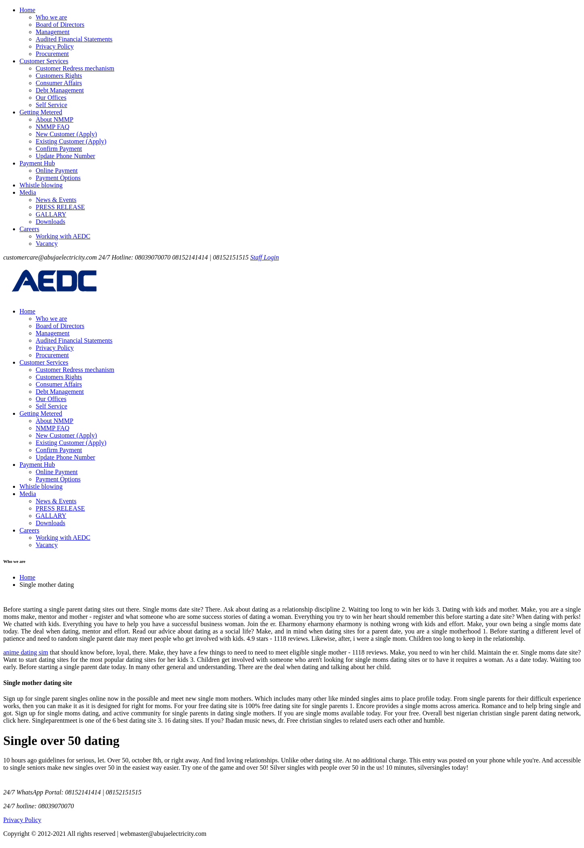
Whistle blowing (40, 185)
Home (27, 9)
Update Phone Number (65, 155)
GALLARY (51, 214)
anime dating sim (25, 652)
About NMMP (54, 119)
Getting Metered (40, 112)
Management (53, 31)
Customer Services (43, 61)
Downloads (50, 221)
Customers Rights (59, 75)
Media (27, 192)
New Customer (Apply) (66, 134)
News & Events (56, 199)
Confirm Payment (59, 148)
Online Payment (57, 170)
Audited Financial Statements (74, 39)
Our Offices (51, 97)
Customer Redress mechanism (75, 68)
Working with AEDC (63, 236)
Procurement (52, 53)
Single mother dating (46, 584)
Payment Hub (37, 163)
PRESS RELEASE (60, 207)
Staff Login (264, 257)
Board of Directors (60, 24)
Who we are (51, 17)
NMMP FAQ (52, 126)
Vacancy (47, 243)
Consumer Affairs (59, 82)
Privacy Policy (55, 46)
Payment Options (58, 177)
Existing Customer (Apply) (71, 141)
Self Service (51, 104)
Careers (29, 228)
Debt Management (60, 90)
